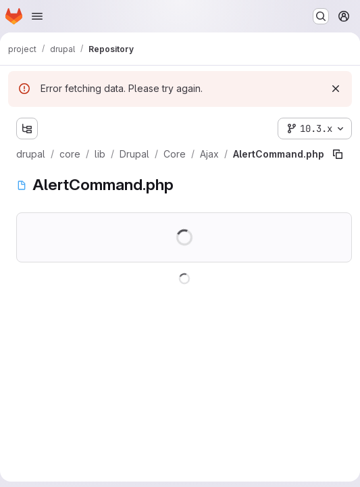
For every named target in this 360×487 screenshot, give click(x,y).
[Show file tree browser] (27, 128)
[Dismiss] (336, 88)
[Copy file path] (338, 154)
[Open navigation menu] (37, 16)
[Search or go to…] (321, 16)
